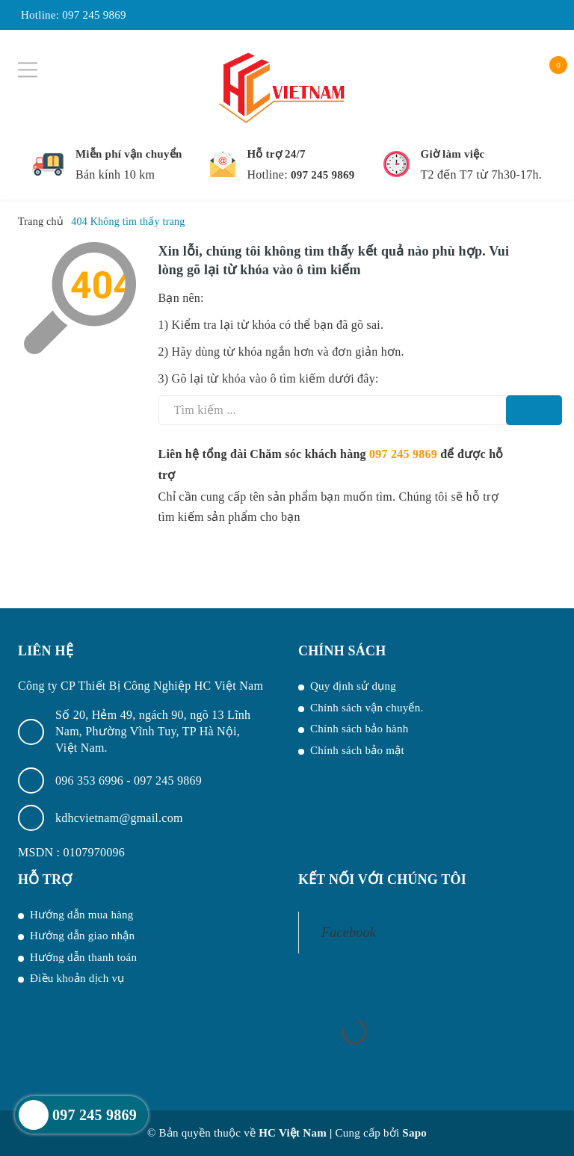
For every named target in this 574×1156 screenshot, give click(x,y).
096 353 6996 (90, 780)
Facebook (348, 932)
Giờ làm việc (453, 154)
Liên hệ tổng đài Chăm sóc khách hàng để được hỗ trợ (331, 464)
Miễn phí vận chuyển (128, 154)
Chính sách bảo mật (357, 750)
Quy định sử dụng (353, 686)
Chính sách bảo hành (359, 729)
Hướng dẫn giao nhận (82, 936)
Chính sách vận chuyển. (366, 708)
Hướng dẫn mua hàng (82, 915)
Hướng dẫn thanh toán (83, 957)
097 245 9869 (94, 15)
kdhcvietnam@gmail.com (119, 818)
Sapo (414, 1133)
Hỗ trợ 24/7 (276, 154)
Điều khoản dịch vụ (77, 978)
